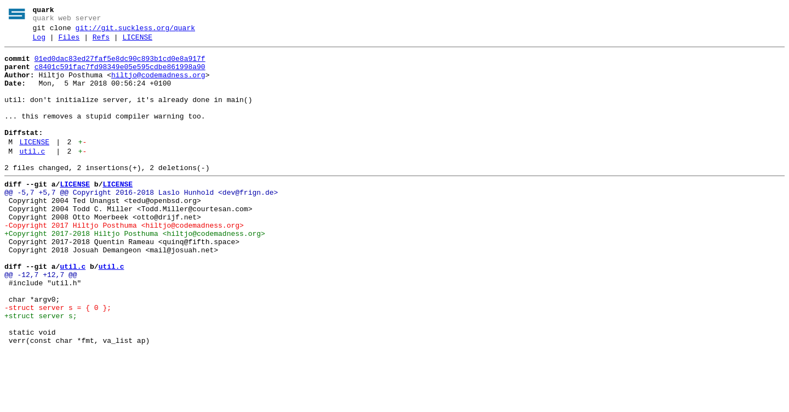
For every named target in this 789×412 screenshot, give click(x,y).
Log (39, 42)
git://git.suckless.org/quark (135, 31)
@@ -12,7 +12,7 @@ (40, 321)
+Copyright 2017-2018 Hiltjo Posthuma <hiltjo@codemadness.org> (134, 271)
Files (68, 42)
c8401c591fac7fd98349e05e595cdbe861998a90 (120, 75)
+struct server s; (40, 370)
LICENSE (137, 42)
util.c (32, 176)
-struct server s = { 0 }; (57, 360)
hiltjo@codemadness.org (158, 85)
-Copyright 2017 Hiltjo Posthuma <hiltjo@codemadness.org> (124, 262)
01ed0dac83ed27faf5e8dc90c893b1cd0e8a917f (120, 65)
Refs (101, 42)
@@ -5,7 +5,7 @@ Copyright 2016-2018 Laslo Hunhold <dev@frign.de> (141, 222)
